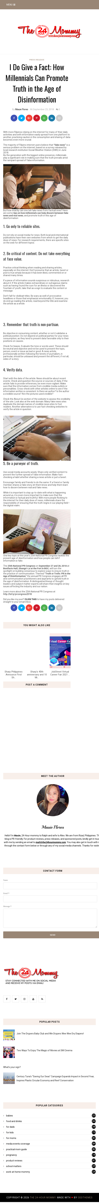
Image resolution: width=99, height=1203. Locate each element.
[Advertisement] (40, 312)
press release (36, 60)
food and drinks (14, 1121)
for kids (10, 1132)
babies (9, 1115)
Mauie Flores (21, 109)
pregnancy (11, 1155)
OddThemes (85, 1197)
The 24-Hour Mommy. (43, 1197)
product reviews (14, 1160)
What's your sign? (12, 1067)
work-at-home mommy (18, 1172)
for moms (11, 1138)
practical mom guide (16, 1149)
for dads (10, 1127)
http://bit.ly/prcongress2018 (17, 594)
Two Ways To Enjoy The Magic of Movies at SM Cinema (44, 1050)
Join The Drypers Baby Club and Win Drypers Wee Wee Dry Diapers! (50, 1033)
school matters (13, 1166)
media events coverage (18, 1143)
